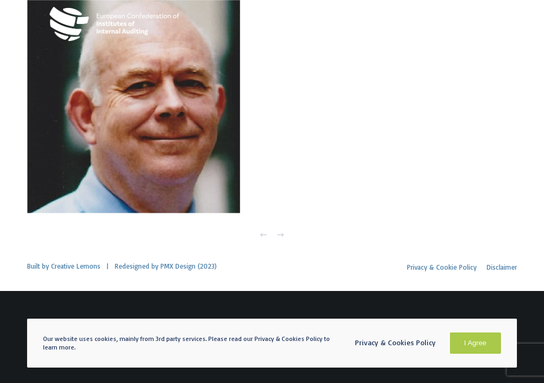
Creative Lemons (75, 266)
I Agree (475, 343)
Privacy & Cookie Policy (442, 267)
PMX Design (178, 266)
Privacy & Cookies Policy (395, 342)
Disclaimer (502, 267)
